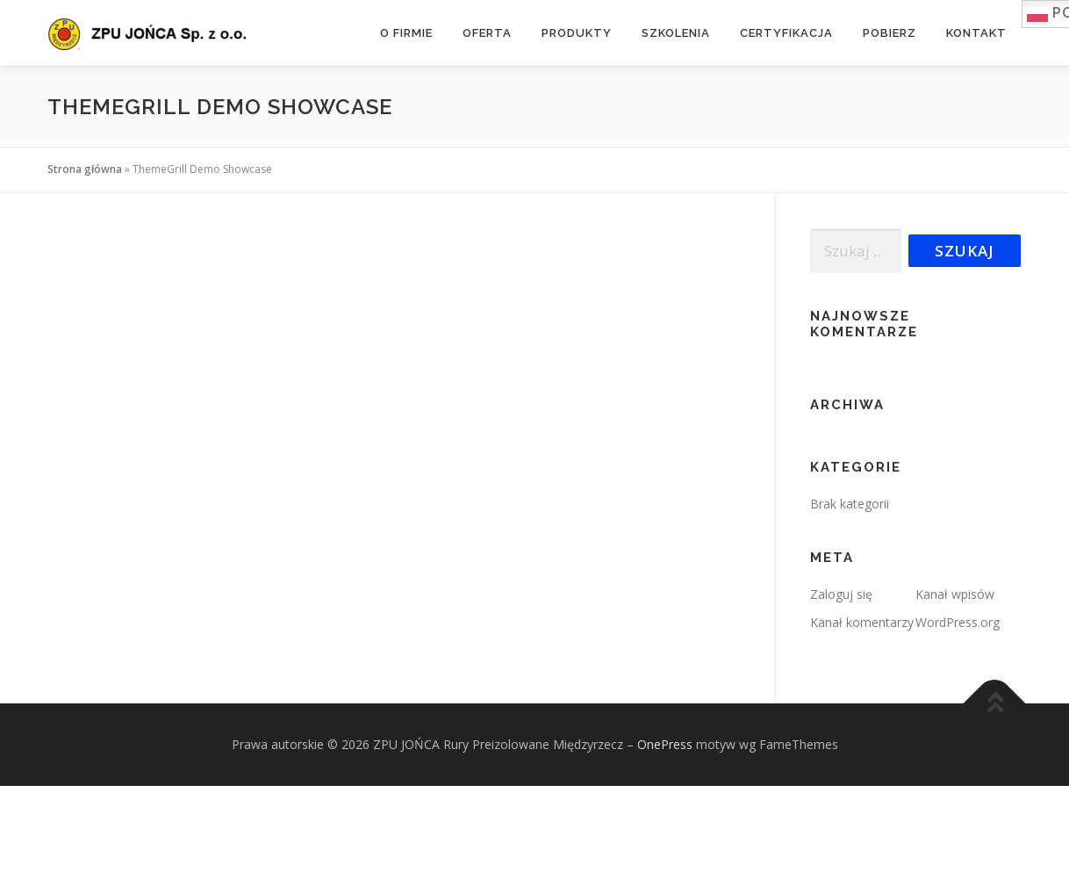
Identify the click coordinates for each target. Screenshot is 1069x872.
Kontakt (976, 33)
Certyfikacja (786, 33)
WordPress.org (957, 622)
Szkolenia (676, 33)
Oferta (487, 33)
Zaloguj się (841, 594)
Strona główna (84, 169)
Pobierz (889, 33)
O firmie (406, 33)
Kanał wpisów (954, 594)
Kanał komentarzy (862, 622)
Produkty (577, 33)
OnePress (664, 744)
